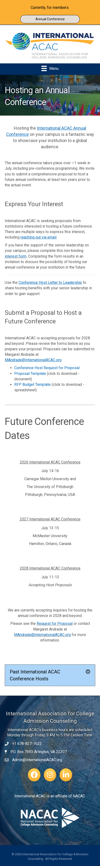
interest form (15, 256)
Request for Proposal (55, 623)
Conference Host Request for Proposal (47, 368)
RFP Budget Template (32, 384)
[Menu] (50, 68)
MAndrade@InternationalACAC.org (42, 634)
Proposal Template (30, 373)
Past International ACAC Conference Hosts (35, 675)
